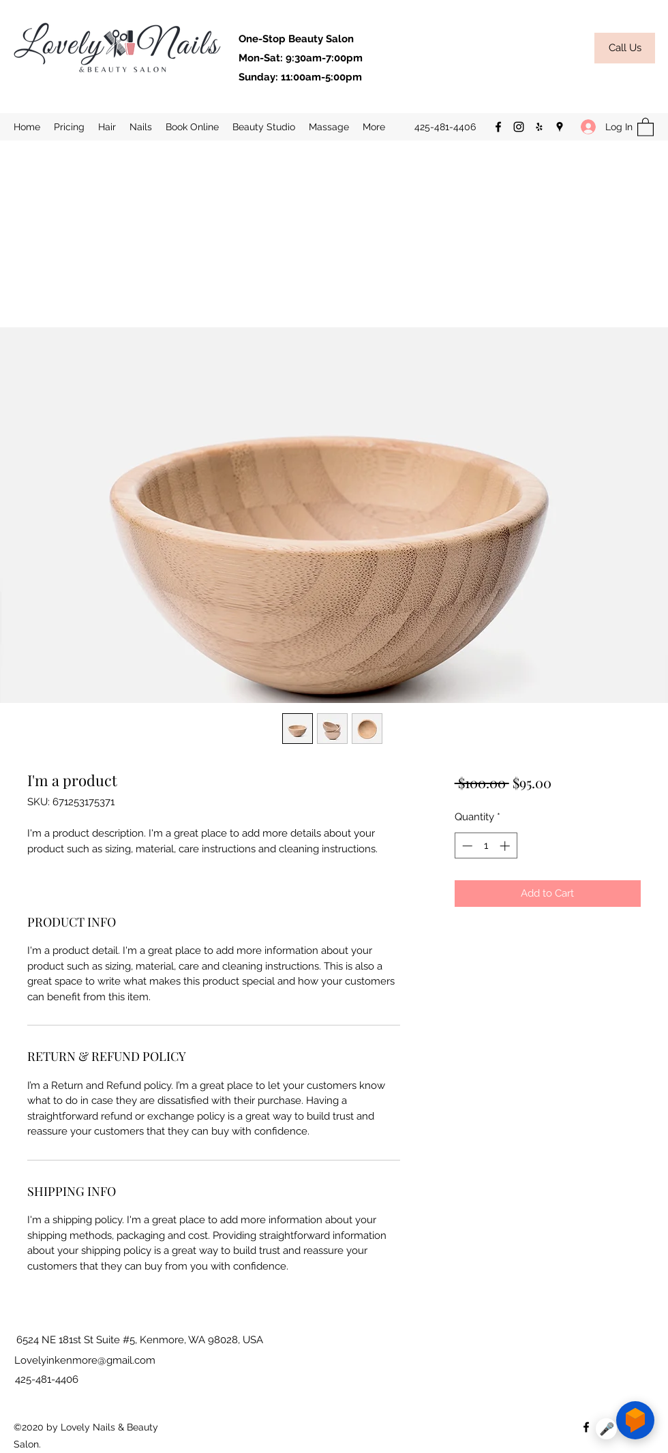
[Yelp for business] (539, 127)
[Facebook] (498, 127)
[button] (264, 127)
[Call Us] (624, 48)
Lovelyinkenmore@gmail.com (84, 1360)
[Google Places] (559, 127)
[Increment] (506, 845)
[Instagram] (519, 127)
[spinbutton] (485, 845)
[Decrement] (466, 845)
